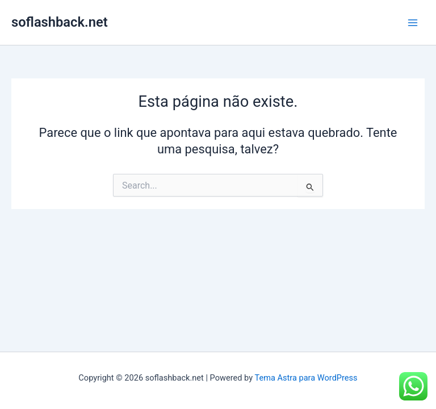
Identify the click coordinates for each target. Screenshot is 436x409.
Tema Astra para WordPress (305, 378)
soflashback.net (59, 22)
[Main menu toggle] (413, 23)
